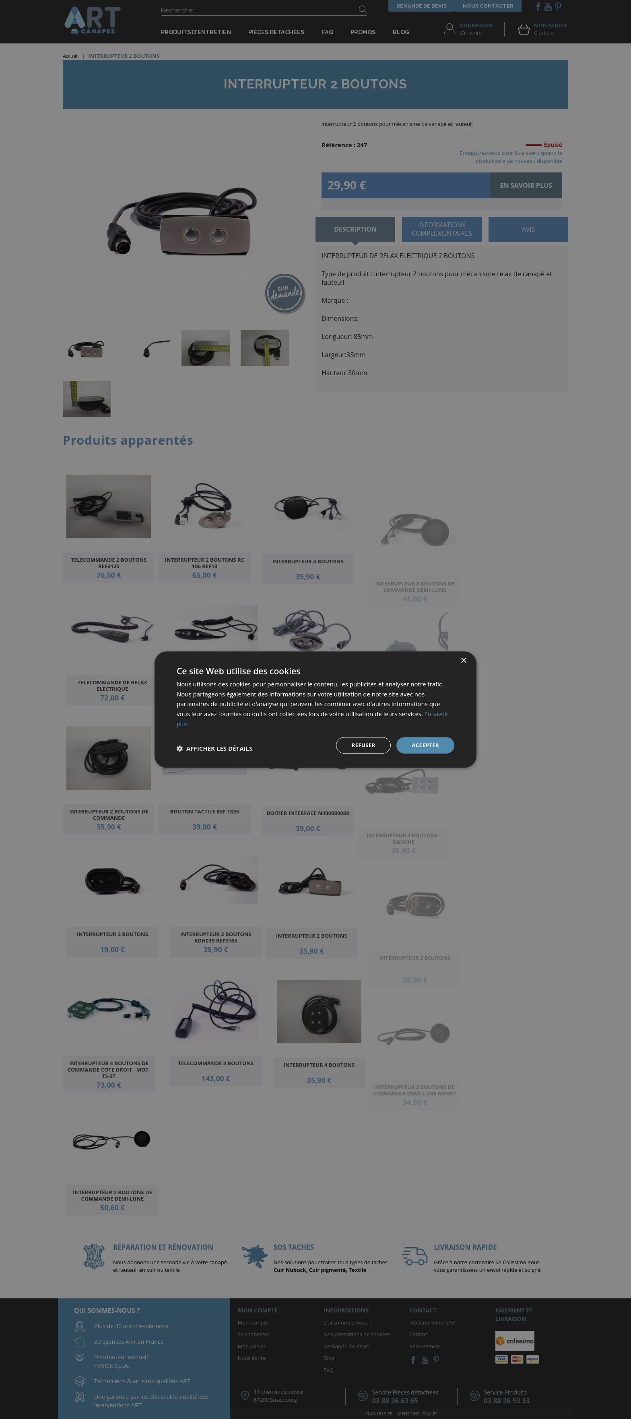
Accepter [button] (424, 745)
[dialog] (315, 709)
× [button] (463, 660)
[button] (214, 748)
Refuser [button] (360, 745)
